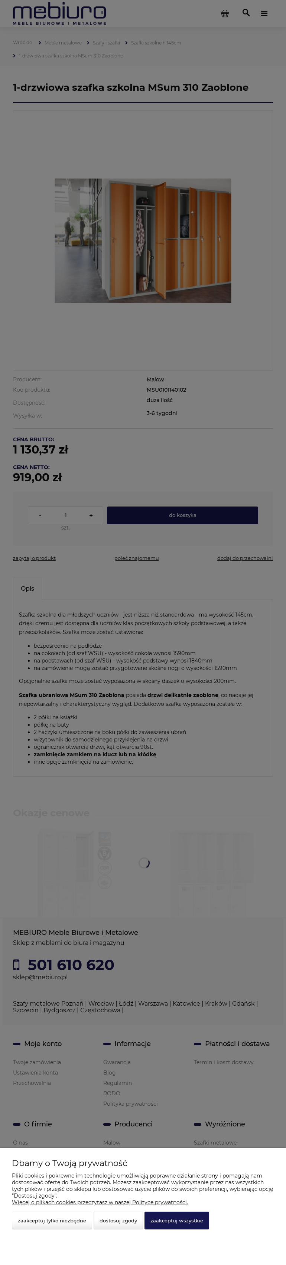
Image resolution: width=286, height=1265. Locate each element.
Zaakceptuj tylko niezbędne (52, 1221)
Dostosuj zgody (118, 1221)
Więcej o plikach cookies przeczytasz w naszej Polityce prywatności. (100, 1202)
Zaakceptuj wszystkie (176, 1221)
